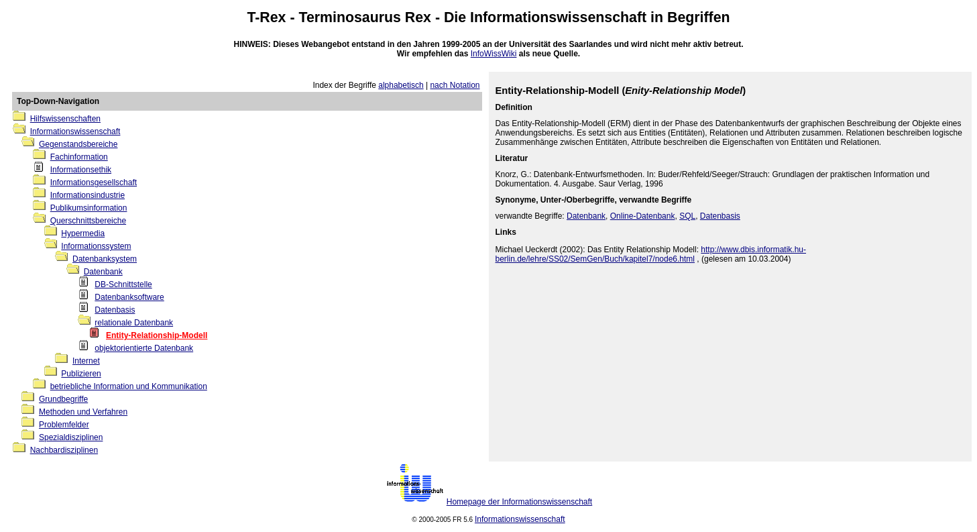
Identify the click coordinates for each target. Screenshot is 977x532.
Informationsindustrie (87, 195)
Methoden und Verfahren (83, 412)
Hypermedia (83, 233)
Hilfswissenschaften (65, 118)
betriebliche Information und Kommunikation (128, 386)
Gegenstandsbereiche (78, 144)
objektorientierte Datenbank (144, 348)
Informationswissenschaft (558, 17)
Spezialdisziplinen (71, 437)
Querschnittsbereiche (88, 220)
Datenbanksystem (104, 259)
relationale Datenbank (134, 322)
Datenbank (103, 271)
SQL (687, 216)
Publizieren (81, 373)
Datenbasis (115, 310)
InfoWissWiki (494, 53)
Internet (86, 361)
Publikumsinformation (88, 208)
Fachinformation (79, 157)
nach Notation (454, 85)
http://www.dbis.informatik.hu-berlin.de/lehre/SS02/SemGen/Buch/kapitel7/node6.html (651, 254)
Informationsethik (80, 169)
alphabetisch (400, 85)
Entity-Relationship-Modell (156, 335)
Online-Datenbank (642, 216)
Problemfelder (64, 424)
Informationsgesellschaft (93, 182)
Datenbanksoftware (129, 297)
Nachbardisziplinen (64, 450)
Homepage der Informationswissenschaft (519, 502)
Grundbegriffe (63, 399)
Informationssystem (96, 246)
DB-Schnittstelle (123, 284)
